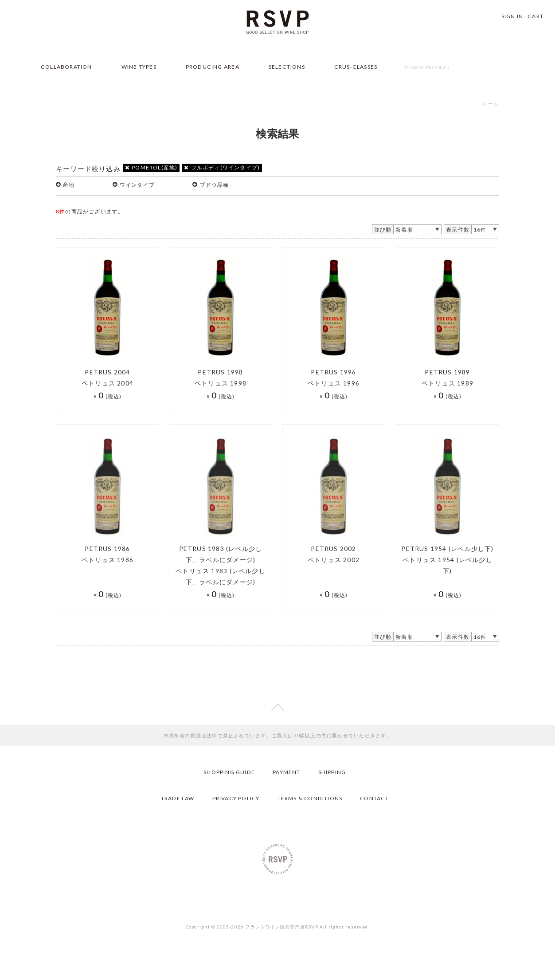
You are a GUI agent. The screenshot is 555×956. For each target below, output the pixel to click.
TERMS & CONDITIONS (310, 798)
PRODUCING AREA (212, 66)
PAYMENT (286, 772)
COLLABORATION (66, 66)
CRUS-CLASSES (356, 66)
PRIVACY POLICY (235, 798)
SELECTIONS (287, 66)
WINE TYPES (138, 66)
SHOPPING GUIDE (229, 772)
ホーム (490, 103)
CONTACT (375, 798)
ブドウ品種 (214, 184)
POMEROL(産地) (151, 167)
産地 (68, 184)
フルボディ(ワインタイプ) (222, 167)
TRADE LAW (176, 798)
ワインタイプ (137, 184)
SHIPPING (332, 772)
